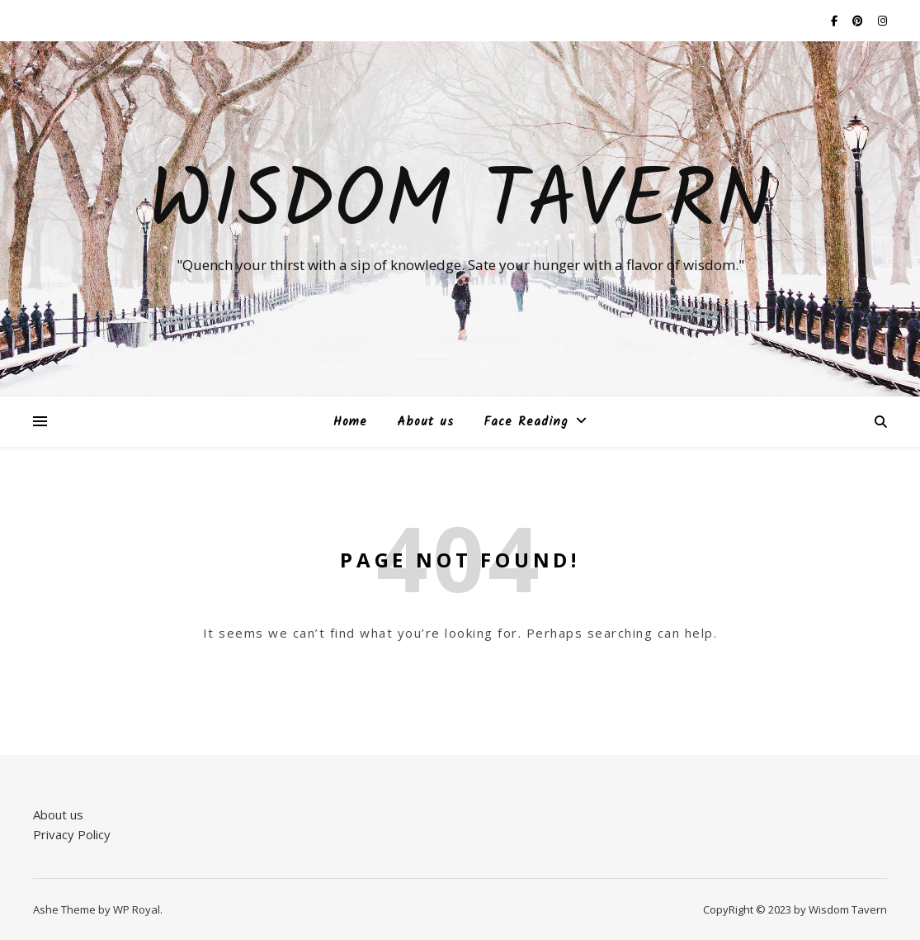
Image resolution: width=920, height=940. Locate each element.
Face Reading (526, 422)
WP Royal (136, 909)
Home (350, 422)
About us (425, 422)
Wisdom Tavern (460, 204)
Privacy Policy (72, 834)
